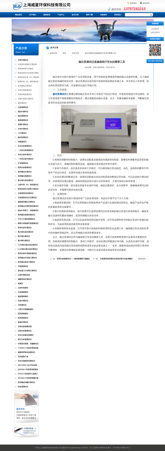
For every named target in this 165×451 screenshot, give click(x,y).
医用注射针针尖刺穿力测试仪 (26, 73)
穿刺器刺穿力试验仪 (25, 69)
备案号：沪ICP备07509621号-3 (118, 448)
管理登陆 (102, 448)
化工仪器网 (94, 448)
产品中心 (61, 15)
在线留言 (103, 15)
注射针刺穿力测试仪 (25, 99)
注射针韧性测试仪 (25, 90)
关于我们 (32, 15)
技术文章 (75, 15)
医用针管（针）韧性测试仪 (28, 82)
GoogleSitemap (74, 448)
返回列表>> (142, 259)
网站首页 (18, 15)
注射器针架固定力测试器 (27, 64)
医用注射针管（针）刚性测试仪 (26, 77)
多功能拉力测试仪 (25, 86)
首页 (64, 53)
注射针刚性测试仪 (25, 94)
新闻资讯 (46, 15)
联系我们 (133, 3)
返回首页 (146, 3)
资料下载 (89, 15)
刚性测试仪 (22, 103)
